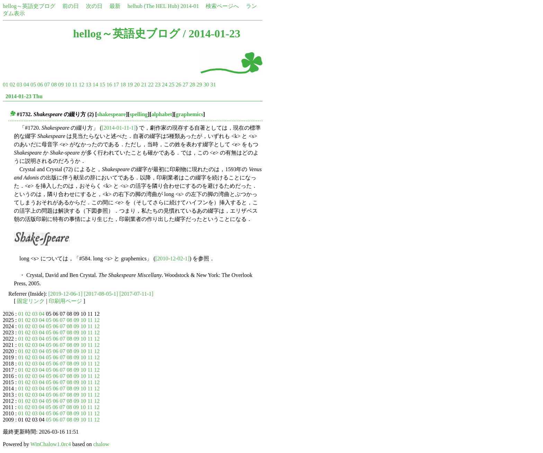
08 (54, 84)
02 (12, 84)
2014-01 (189, 6)
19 (130, 84)
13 (88, 84)
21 (143, 84)
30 (206, 84)
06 (40, 84)
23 (157, 84)
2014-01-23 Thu (24, 96)
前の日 (70, 6)
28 (192, 84)
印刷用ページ (65, 301)
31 (213, 84)
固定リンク (31, 301)
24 (164, 84)
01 (5, 84)
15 (102, 84)
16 (109, 84)
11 (74, 84)
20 (137, 84)
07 (47, 84)
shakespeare (111, 114)
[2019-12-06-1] (65, 294)
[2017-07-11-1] (136, 294)
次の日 (94, 6)
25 (171, 84)
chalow (101, 444)
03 (19, 84)
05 (33, 84)
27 (185, 84)
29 (199, 84)
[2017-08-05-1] (101, 294)
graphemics (189, 114)
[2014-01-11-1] (119, 128)
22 (150, 84)
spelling (139, 114)
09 (61, 84)
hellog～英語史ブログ (29, 6)
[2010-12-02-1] (172, 258)
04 (26, 84)
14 (95, 84)
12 (81, 84)
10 (68, 84)
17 (116, 84)
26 (178, 84)
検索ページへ (222, 6)
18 (123, 84)
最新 (115, 6)
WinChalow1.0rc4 (50, 444)
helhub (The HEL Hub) (153, 6)
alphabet (161, 114)
